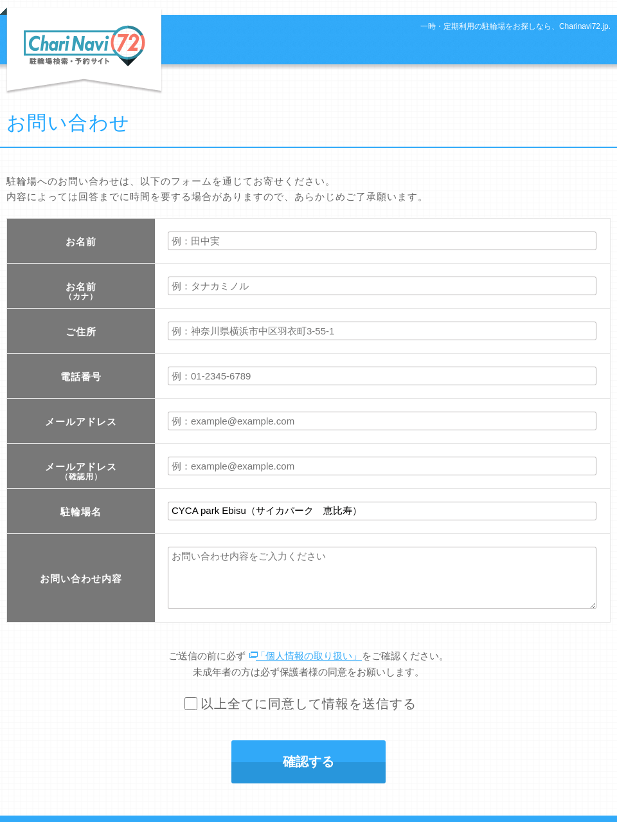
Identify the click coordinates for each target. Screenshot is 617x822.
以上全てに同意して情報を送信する (308, 704)
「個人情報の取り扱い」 (309, 655)
